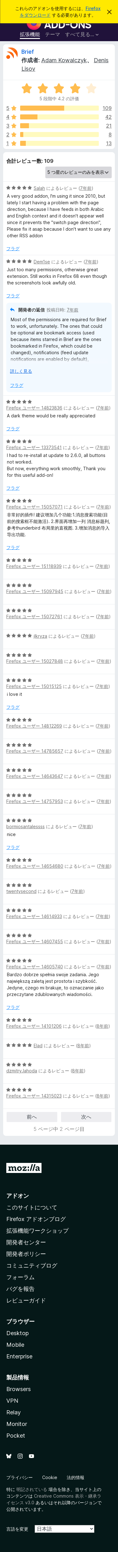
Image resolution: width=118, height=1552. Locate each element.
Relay (13, 1412)
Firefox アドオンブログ (36, 1219)
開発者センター (26, 1242)
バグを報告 (20, 1288)
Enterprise (19, 1356)
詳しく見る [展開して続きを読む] (21, 371)
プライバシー (19, 1477)
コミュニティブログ (31, 1265)
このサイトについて (31, 1207)
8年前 (102, 1026)
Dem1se (42, 261)
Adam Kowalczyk (64, 60)
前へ (32, 1117)
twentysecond (21, 891)
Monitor (16, 1424)
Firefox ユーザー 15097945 (34, 591)
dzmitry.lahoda (21, 1070)
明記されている (31, 1489)
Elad (38, 1045)
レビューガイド (26, 1300)
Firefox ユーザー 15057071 (34, 506)
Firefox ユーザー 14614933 (34, 916)
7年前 (86, 188)
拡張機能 (30, 34)
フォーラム (20, 1277)
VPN (12, 1400)
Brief (27, 51)
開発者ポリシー (26, 1254)
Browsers (18, 1389)
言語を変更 (17, 1529)
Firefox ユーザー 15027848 (34, 661)
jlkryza (40, 636)
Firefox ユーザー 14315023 (34, 1095)
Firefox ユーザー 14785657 (34, 751)
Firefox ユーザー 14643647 (34, 776)
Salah (39, 188)
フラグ (13, 248)
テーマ (52, 34)
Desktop (17, 1333)
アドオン (17, 1195)
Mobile (15, 1344)
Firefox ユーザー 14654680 (34, 866)
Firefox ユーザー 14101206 (34, 1026)
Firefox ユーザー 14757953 (34, 801)
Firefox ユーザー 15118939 (34, 566)
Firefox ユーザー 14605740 (34, 966)
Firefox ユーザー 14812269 (34, 726)
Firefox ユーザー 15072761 (34, 616)
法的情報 (75, 1477)
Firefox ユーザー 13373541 (34, 447)
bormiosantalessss (25, 826)
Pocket (15, 1435)
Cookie (49, 1477)
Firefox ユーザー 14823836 (34, 407)
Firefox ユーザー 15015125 (34, 686)
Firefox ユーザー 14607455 (34, 941)
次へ (86, 1117)
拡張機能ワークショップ (37, 1230)
